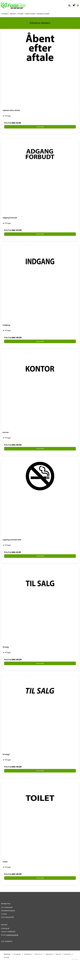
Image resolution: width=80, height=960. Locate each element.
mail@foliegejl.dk (12, 935)
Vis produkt (40, 127)
